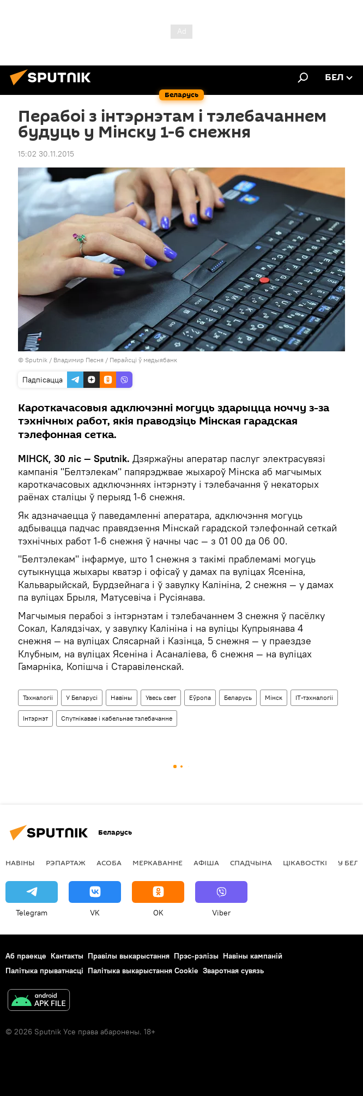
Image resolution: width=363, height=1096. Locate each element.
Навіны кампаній (252, 956)
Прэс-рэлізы (196, 956)
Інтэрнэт (35, 718)
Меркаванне (157, 862)
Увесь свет (161, 697)
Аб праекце (25, 956)
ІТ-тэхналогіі (314, 697)
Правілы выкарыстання (129, 956)
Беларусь (238, 697)
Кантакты (67, 956)
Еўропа (200, 697)
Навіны (121, 697)
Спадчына (251, 862)
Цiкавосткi (305, 862)
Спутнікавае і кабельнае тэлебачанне (116, 718)
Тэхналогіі (38, 697)
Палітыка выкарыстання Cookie (143, 970)
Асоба (109, 862)
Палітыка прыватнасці (44, 970)
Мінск (273, 697)
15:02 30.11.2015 (46, 154)
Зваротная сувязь (233, 970)
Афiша (206, 862)
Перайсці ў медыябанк (143, 360)
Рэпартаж (66, 862)
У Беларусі (82, 697)
